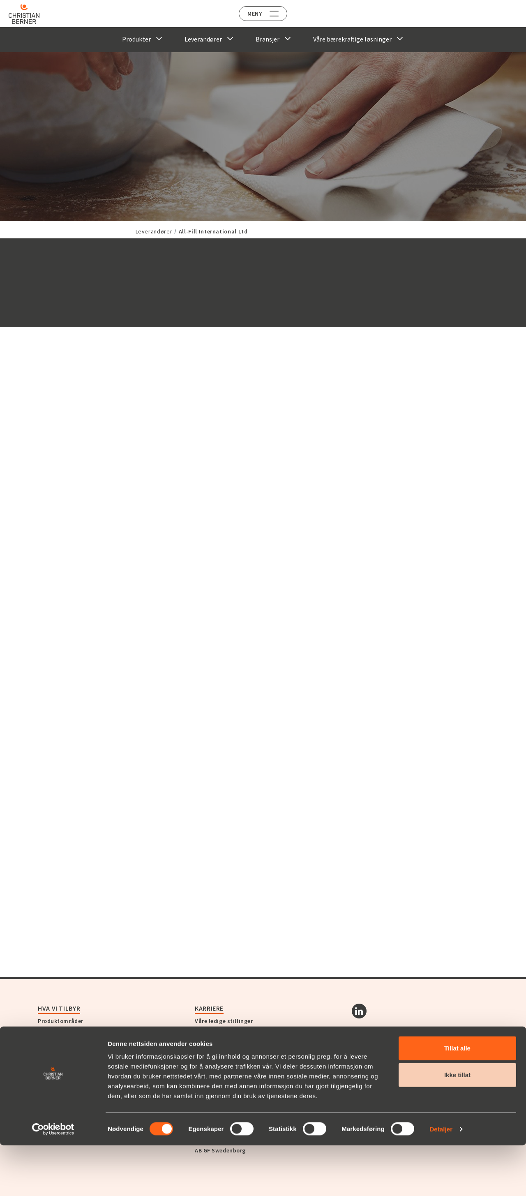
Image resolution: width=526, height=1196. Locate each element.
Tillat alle (457, 1098)
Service (48, 1030)
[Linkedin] (359, 1011)
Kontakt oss (216, 1040)
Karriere (209, 1008)
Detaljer (440, 1179)
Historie (49, 1071)
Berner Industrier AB (222, 1075)
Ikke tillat (457, 1125)
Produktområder (60, 1021)
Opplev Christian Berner (79, 1049)
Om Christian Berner (66, 1062)
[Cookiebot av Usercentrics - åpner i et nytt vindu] (53, 1180)
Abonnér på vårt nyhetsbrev (420, 1075)
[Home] (29, 14)
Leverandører (154, 231)
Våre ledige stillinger (224, 1021)
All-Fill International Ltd (213, 231)
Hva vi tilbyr (59, 1008)
